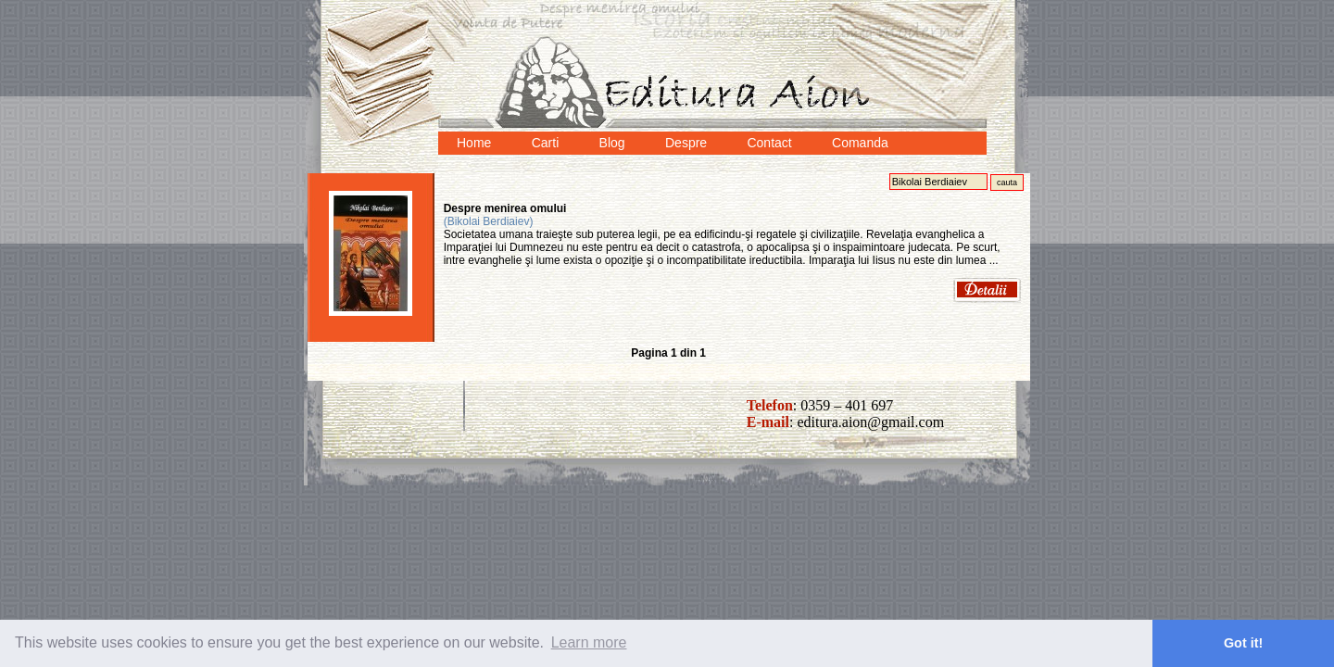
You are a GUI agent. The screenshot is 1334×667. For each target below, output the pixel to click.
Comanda (860, 142)
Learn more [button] (589, 642)
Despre (686, 142)
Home (474, 142)
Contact (769, 142)
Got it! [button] (1243, 643)
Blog (612, 142)
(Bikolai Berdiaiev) (489, 221)
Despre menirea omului (505, 208)
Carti (546, 142)
